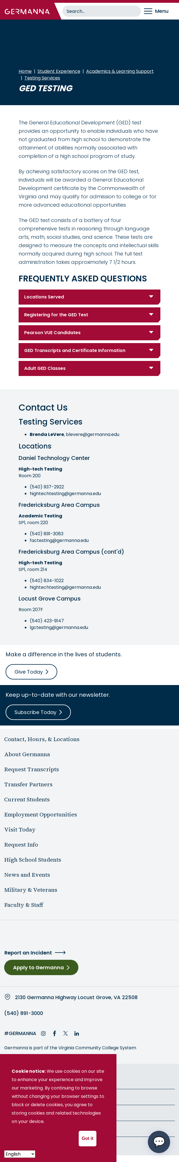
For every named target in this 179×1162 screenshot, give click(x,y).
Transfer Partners (28, 784)
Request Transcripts (31, 769)
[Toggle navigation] (160, 11)
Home (25, 71)
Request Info (21, 844)
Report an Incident (28, 952)
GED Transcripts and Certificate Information (74, 350)
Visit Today (20, 829)
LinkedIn (77, 1033)
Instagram (43, 1033)
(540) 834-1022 (47, 580)
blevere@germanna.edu (92, 434)
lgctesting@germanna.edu (59, 627)
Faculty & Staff (23, 905)
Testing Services (42, 78)
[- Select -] (19, 1154)
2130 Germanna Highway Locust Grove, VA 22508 (76, 997)
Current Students (27, 799)
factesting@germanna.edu (59, 540)
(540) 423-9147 (47, 621)
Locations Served (44, 297)
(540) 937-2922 (47, 487)
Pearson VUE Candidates (52, 332)
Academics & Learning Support (120, 71)
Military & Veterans (30, 890)
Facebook (54, 1033)
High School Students (32, 860)
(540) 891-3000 (23, 1013)
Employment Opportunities (40, 814)
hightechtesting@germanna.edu (65, 493)
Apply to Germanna (38, 967)
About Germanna (27, 754)
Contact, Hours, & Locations (41, 739)
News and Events (27, 875)
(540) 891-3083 (46, 534)
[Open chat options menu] (159, 1142)
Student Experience (59, 71)
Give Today (28, 671)
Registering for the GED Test (56, 315)
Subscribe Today (35, 712)
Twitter (65, 1033)
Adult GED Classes (45, 368)
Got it (87, 1138)
